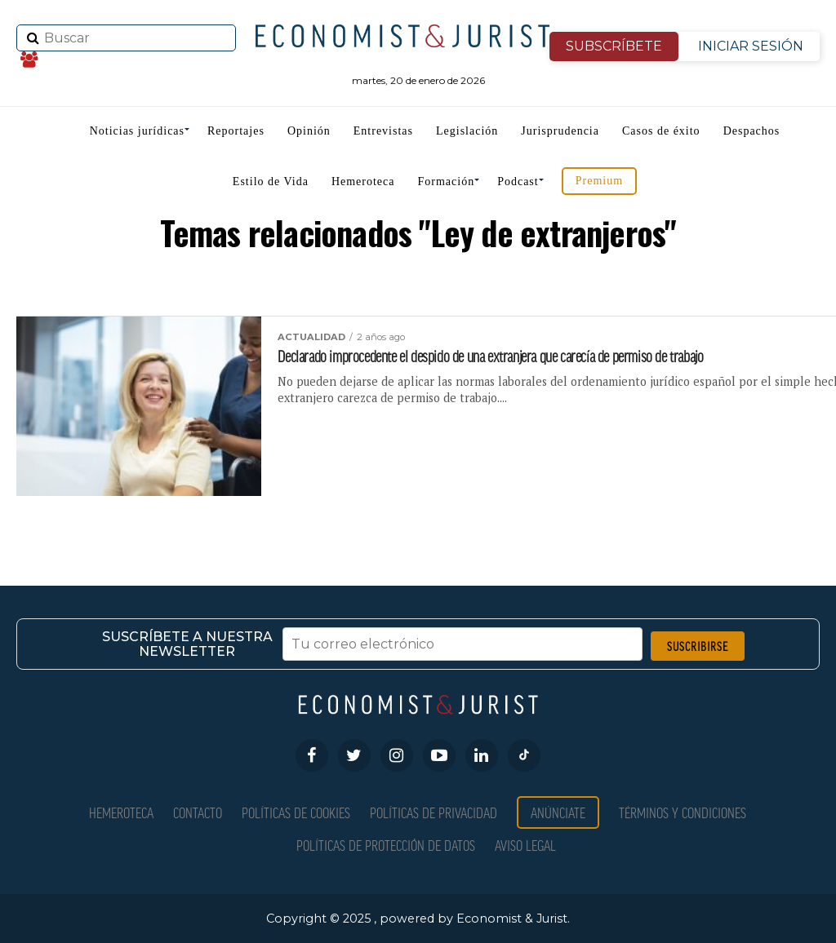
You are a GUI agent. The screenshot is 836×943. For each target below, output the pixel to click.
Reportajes (236, 131)
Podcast (518, 181)
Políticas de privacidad (433, 812)
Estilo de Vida (271, 181)
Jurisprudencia (560, 131)
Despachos (751, 131)
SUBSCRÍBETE (614, 46)
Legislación (467, 131)
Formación (446, 181)
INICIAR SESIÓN (750, 46)
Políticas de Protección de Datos (385, 844)
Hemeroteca (363, 181)
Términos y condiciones (682, 812)
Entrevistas (383, 131)
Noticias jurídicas (137, 131)
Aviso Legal (525, 844)
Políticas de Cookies (296, 812)
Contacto (197, 812)
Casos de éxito (661, 131)
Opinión (309, 131)
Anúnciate (558, 812)
